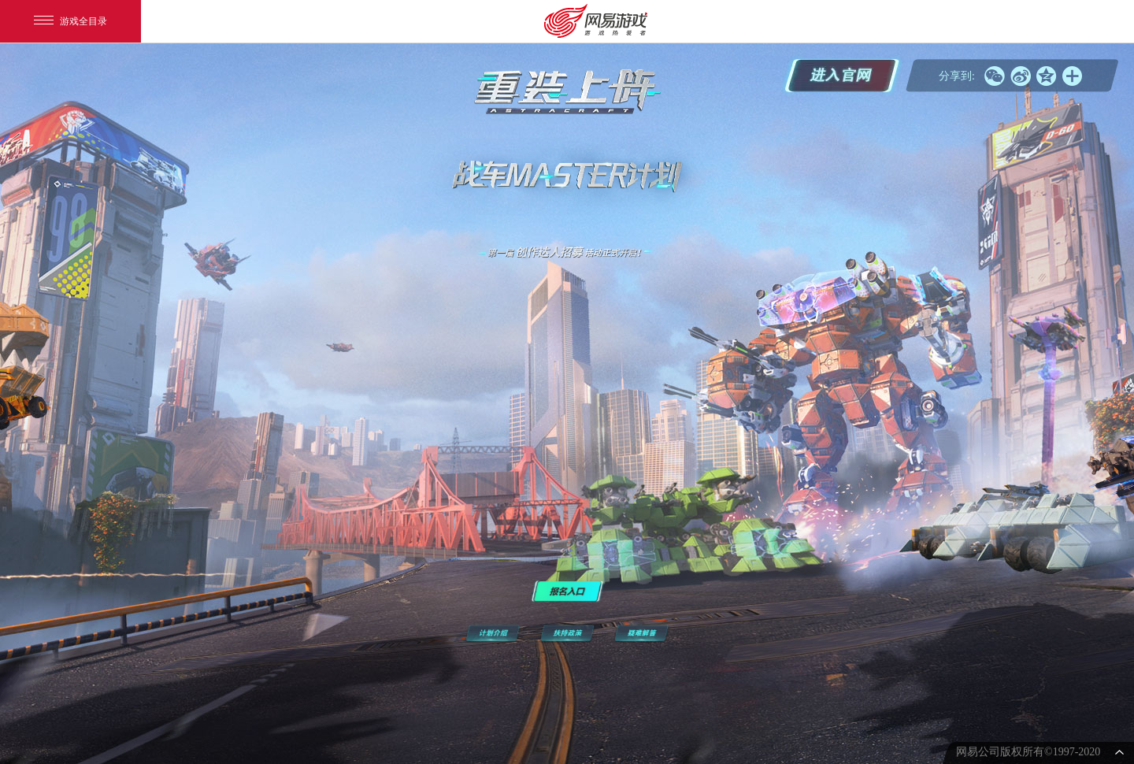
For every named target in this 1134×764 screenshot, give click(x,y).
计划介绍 (492, 634)
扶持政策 (567, 634)
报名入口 (567, 591)
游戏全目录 (70, 21)
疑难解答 (641, 634)
